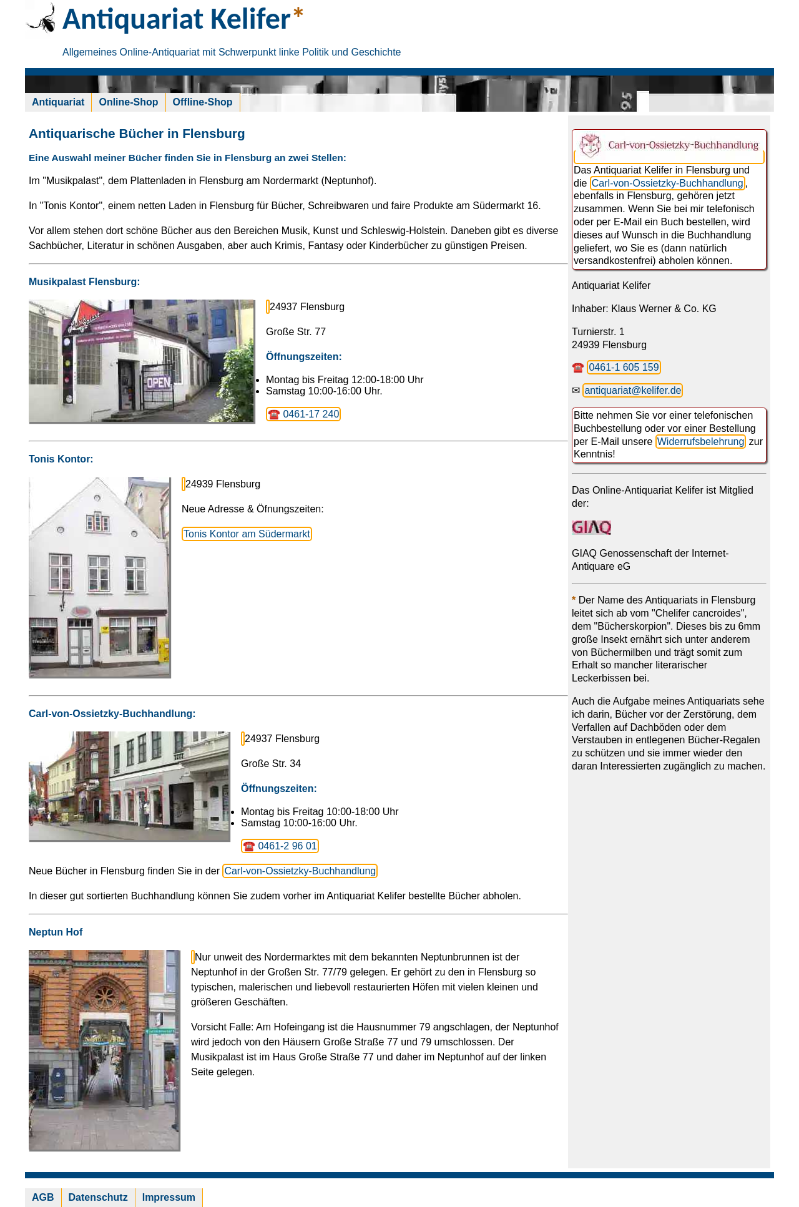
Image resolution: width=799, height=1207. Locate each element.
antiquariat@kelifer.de (632, 390)
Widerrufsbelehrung (701, 441)
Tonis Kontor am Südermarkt (247, 534)
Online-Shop (128, 102)
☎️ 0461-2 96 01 (280, 846)
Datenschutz (98, 1197)
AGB (43, 1197)
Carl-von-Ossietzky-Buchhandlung (300, 871)
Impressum (168, 1197)
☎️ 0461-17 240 (303, 414)
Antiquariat (58, 102)
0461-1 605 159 (624, 367)
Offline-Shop (203, 102)
